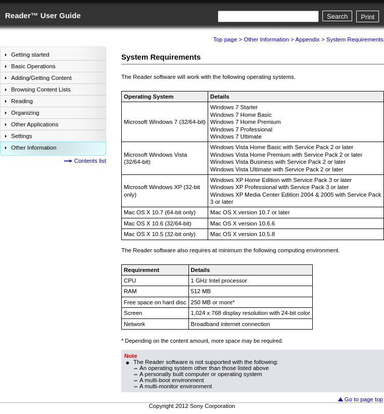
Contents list (90, 161)
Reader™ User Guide (43, 15)
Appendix (308, 39)
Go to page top (364, 399)
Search (337, 16)
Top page (225, 39)
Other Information (266, 39)
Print (367, 17)
